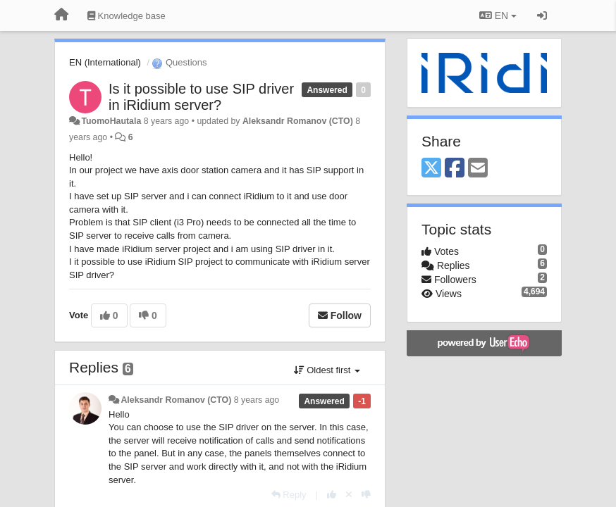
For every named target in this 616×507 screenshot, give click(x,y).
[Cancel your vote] (348, 494)
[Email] (478, 168)
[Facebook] (454, 168)
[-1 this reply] (366, 494)
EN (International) (105, 62)
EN (498, 15)
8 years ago (257, 400)
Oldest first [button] (327, 370)
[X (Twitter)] (431, 168)
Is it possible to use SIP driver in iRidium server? (201, 97)
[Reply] (289, 494)
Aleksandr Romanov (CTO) (297, 121)
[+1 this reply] (331, 494)
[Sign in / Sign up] (542, 15)
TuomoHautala (111, 121)
